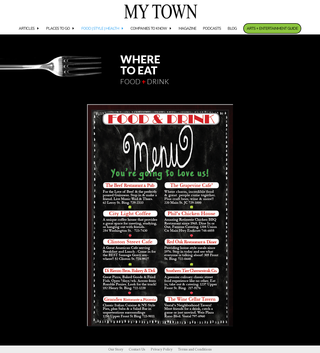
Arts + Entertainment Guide (272, 28)
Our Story (115, 349)
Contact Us (137, 349)
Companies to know (148, 29)
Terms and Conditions (195, 349)
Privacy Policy (161, 349)
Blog (232, 29)
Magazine (187, 29)
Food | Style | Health (100, 29)
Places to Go (58, 29)
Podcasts (212, 29)
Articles (26, 29)
